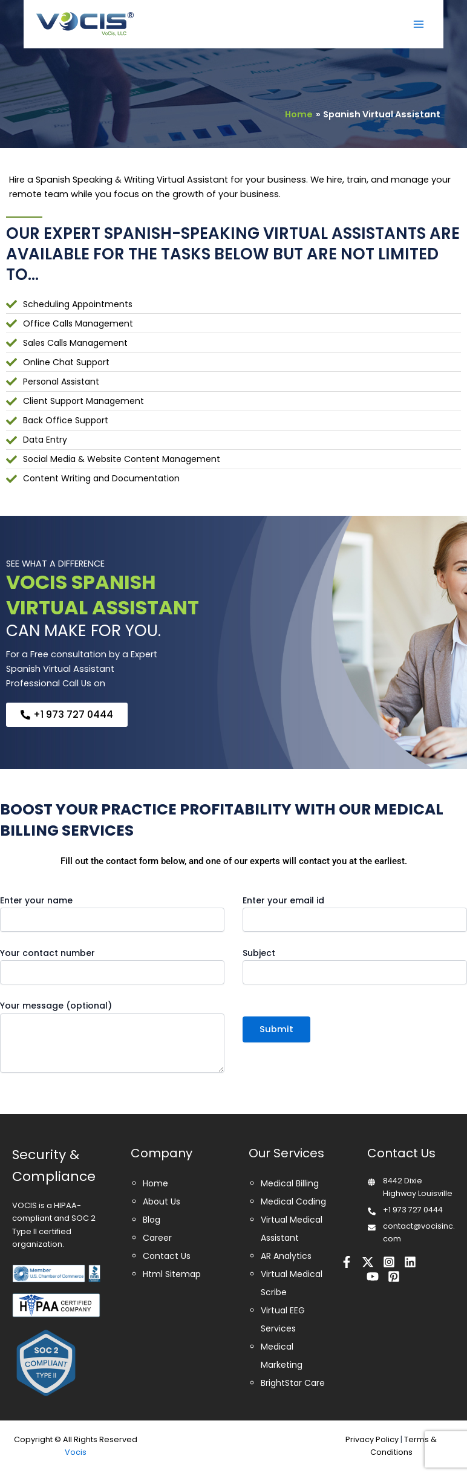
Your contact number (112, 965)
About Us (161, 1201)
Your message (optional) (112, 1037)
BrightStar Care (293, 1383)
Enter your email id (355, 913)
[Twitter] (368, 1262)
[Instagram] (389, 1262)
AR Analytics (286, 1256)
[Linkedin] (410, 1262)
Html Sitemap (172, 1274)
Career (157, 1238)
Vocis (76, 1452)
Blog (151, 1220)
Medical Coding (293, 1201)
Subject (355, 965)
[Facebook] (347, 1262)
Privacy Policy (372, 1439)
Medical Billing (290, 1183)
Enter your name (112, 913)
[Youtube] (373, 1276)
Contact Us (167, 1256)
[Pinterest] (394, 1276)
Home (155, 1183)
